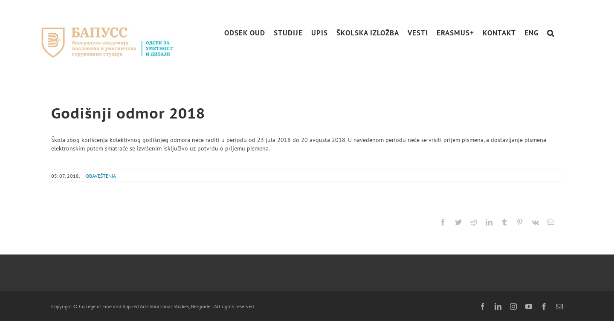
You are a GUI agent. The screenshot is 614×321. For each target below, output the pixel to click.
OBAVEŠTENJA (101, 176)
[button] (550, 33)
